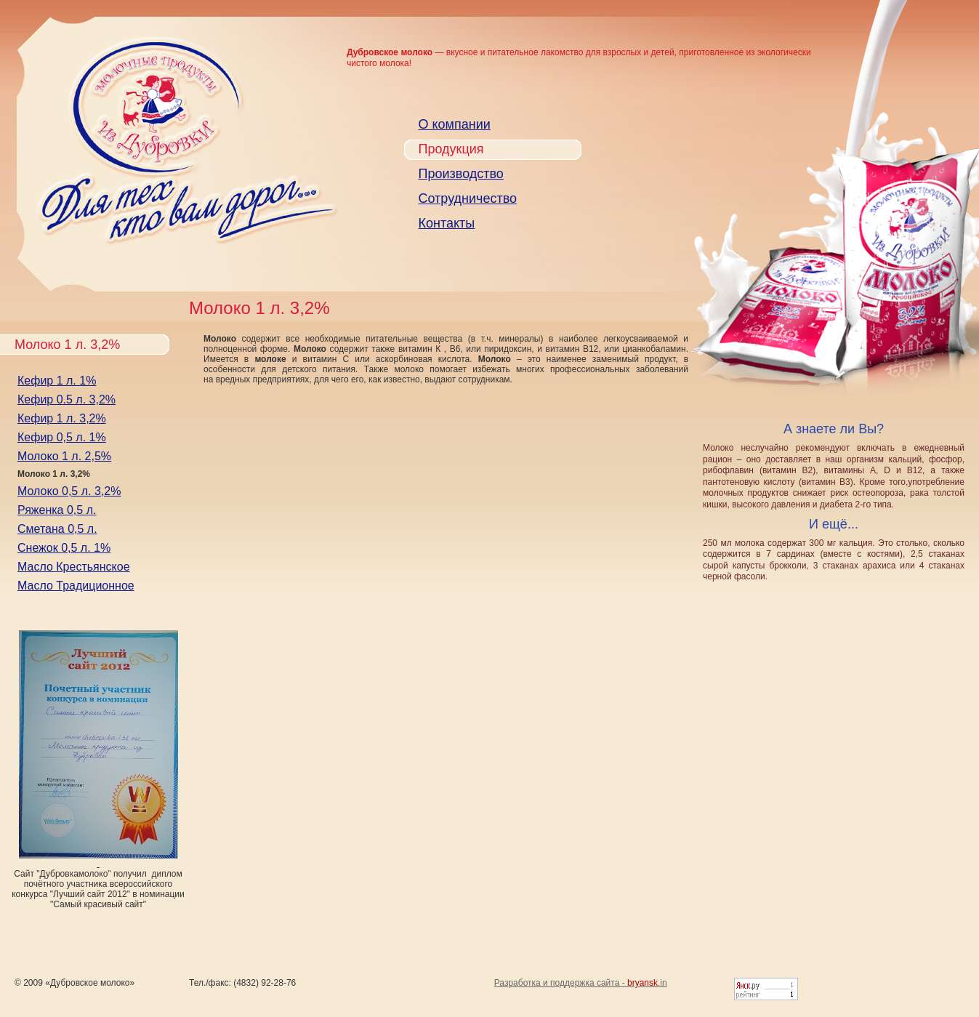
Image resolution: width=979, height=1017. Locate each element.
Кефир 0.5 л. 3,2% (66, 399)
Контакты (447, 223)
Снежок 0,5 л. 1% (63, 548)
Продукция (451, 149)
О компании (455, 124)
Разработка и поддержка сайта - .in (580, 983)
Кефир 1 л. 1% (56, 380)
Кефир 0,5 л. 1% (61, 437)
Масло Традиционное (75, 585)
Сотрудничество (468, 198)
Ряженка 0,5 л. (56, 510)
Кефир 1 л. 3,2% (61, 418)
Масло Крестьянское (73, 566)
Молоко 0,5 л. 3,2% (69, 491)
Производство (461, 173)
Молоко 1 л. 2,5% (64, 456)
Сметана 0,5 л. (57, 529)
